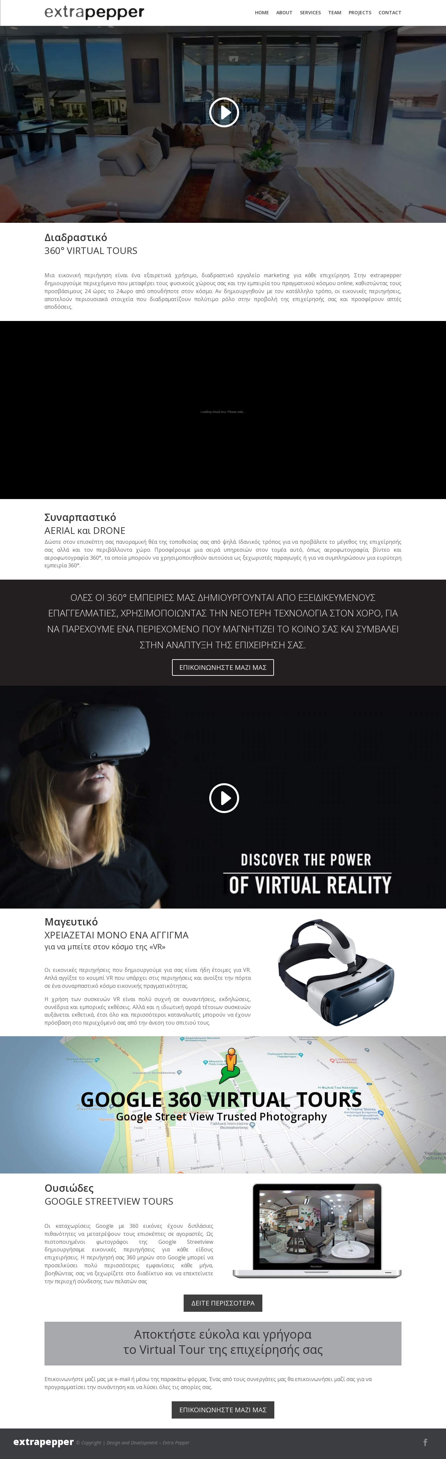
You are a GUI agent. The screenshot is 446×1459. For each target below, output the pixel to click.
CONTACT (390, 12)
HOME (262, 12)
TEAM (334, 12)
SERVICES (310, 12)
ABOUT (284, 12)
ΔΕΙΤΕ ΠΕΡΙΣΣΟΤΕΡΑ (223, 1303)
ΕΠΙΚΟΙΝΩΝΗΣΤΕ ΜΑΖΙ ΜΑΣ (223, 667)
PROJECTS (360, 12)
